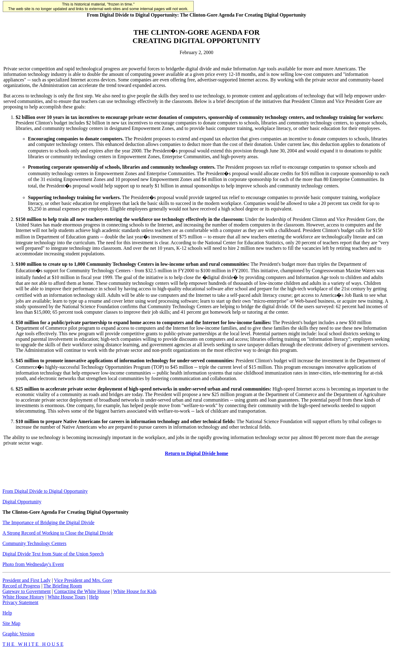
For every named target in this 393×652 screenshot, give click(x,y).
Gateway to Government (26, 591)
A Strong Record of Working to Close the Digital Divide (57, 533)
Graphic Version (18, 633)
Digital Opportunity (21, 501)
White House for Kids (135, 591)
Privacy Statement (20, 602)
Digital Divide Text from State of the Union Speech (53, 553)
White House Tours (67, 596)
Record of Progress (21, 585)
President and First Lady (26, 580)
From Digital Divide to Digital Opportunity (45, 491)
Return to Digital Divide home (196, 453)
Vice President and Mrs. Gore (83, 580)
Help (94, 596)
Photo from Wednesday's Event (33, 564)
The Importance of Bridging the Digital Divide (48, 522)
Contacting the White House (82, 591)
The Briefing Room (63, 585)
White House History (23, 596)
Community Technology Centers (34, 543)
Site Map (11, 623)
